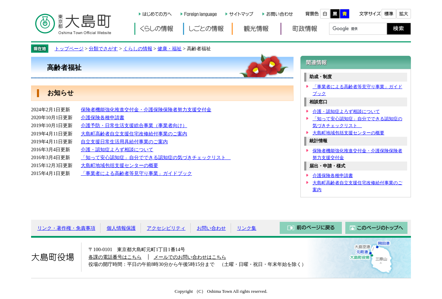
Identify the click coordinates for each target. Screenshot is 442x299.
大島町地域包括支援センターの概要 (119, 165)
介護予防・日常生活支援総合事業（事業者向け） (134, 125)
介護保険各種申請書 (102, 117)
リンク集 (246, 228)
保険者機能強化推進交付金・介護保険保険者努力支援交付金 (146, 109)
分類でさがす (103, 48)
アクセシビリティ (166, 228)
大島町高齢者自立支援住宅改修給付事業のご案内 (134, 133)
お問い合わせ (211, 228)
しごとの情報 (207, 29)
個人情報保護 (121, 228)
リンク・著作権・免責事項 (66, 228)
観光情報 (256, 29)
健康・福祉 (169, 48)
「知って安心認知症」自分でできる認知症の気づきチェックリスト (156, 157)
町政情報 (304, 29)
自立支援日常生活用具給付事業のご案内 (124, 141)
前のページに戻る (311, 228)
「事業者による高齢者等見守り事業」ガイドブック (136, 173)
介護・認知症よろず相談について (117, 149)
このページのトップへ (376, 228)
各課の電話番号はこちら (115, 257)
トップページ (69, 48)
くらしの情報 (158, 29)
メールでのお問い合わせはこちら (190, 257)
